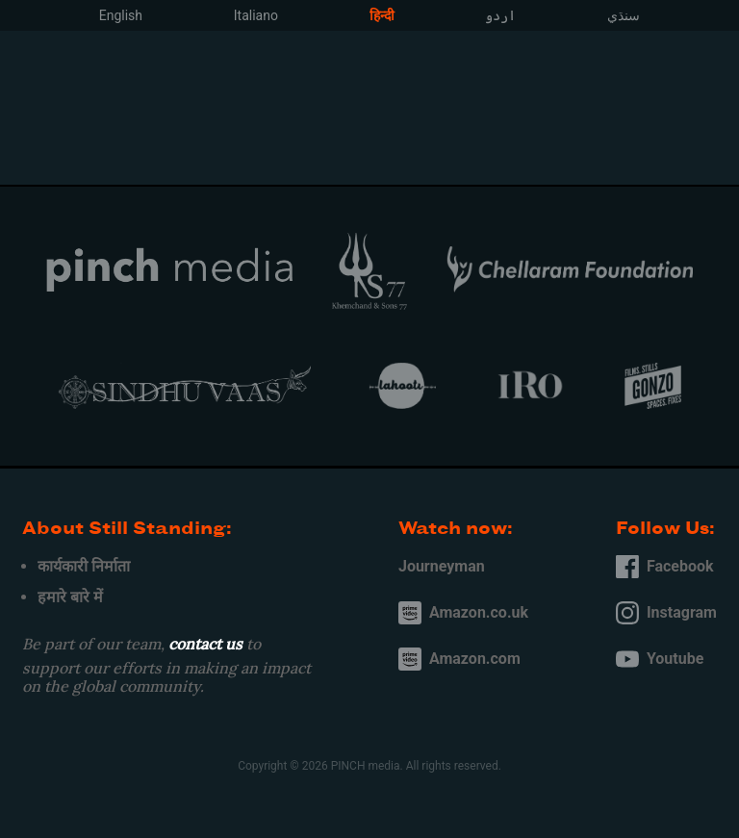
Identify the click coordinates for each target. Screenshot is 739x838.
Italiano (256, 15)
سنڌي (623, 15)
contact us (205, 643)
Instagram (666, 612)
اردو (500, 15)
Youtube (659, 659)
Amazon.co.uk (463, 612)
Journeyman (441, 566)
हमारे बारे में (70, 597)
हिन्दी (382, 15)
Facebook (665, 566)
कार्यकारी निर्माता (84, 566)
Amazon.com (459, 659)
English (120, 15)
